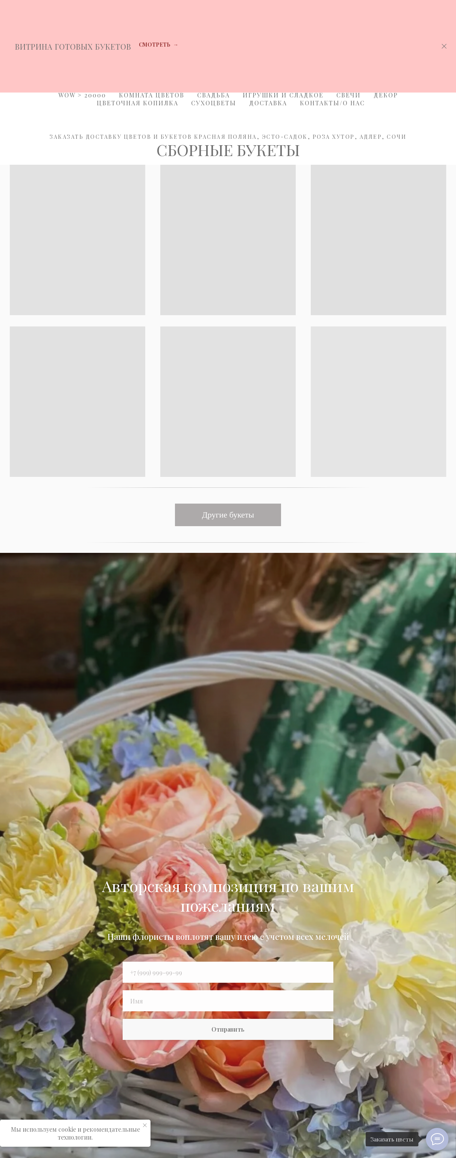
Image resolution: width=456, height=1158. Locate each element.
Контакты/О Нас (332, 103)
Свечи (348, 95)
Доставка (268, 103)
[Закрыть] (444, 46)
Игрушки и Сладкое (283, 95)
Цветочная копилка (137, 103)
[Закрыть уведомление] (145, 1125)
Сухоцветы (213, 103)
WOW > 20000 (82, 95)
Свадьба (213, 95)
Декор (386, 95)
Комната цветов (151, 95)
